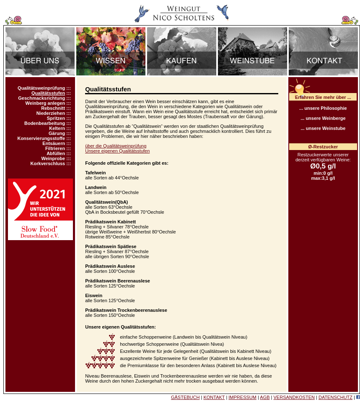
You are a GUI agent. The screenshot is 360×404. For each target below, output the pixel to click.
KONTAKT (214, 397)
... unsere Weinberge (322, 118)
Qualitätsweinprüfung (41, 88)
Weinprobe (53, 158)
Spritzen (56, 118)
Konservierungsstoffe (41, 138)
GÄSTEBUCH (185, 397)
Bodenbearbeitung (44, 123)
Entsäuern (53, 143)
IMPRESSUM (242, 397)
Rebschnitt (53, 108)
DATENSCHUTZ (335, 397)
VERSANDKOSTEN (294, 397)
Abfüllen (56, 153)
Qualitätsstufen (48, 93)
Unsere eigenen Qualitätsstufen (117, 150)
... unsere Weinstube (322, 128)
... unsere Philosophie (323, 108)
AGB (264, 397)
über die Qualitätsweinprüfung (115, 145)
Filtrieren (55, 148)
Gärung (57, 133)
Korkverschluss (48, 163)
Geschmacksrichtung (41, 98)
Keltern (57, 128)
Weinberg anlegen (45, 103)
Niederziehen (50, 113)
